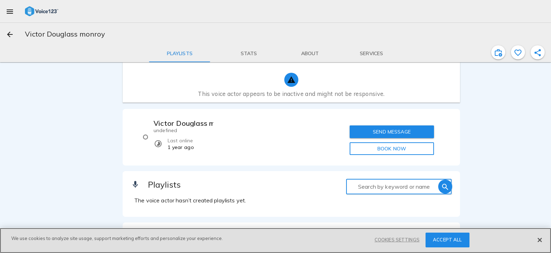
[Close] (539, 240)
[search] (445, 187)
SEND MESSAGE (392, 132)
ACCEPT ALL (447, 239)
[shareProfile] (538, 52)
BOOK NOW (391, 148)
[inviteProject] (498, 52)
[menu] (10, 11)
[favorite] (518, 52)
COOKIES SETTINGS (397, 239)
